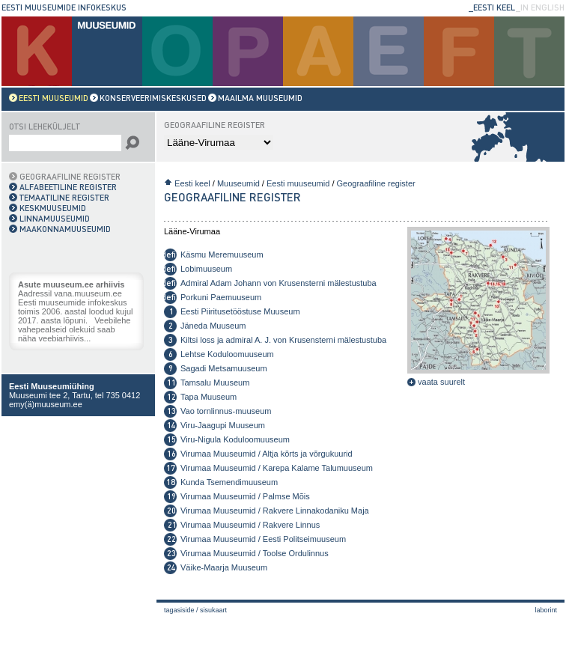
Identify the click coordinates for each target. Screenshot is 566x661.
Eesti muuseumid (298, 183)
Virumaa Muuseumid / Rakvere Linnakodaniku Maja (274, 510)
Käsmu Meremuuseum (222, 254)
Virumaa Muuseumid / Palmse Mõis (245, 496)
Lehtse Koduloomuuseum (227, 354)
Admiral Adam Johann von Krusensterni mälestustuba (278, 282)
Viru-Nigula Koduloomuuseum (235, 439)
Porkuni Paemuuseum (220, 297)
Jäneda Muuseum (213, 325)
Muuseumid (238, 183)
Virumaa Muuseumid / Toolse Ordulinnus (254, 553)
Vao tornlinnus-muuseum (225, 410)
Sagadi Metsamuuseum (223, 368)
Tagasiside (179, 610)
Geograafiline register (376, 183)
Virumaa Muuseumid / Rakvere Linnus (250, 524)
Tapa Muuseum (208, 396)
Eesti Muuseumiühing (51, 386)
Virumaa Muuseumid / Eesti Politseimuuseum (263, 538)
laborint (546, 610)
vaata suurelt (436, 381)
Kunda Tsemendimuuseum (229, 482)
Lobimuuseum (206, 268)
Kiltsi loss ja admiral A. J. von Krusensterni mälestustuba (283, 339)
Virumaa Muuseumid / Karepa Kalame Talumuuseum (276, 467)
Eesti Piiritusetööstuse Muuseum (240, 311)
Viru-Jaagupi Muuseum (222, 425)
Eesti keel (192, 183)
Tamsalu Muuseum (214, 382)
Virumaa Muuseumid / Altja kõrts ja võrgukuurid (266, 453)
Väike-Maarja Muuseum (223, 567)
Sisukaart (213, 610)
